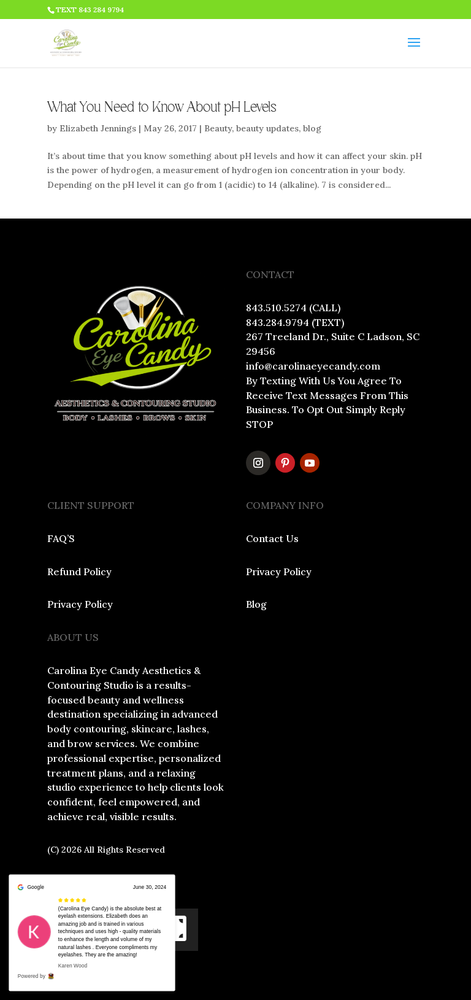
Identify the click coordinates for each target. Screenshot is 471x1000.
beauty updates (267, 128)
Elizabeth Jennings (97, 128)
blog (312, 128)
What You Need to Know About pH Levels (162, 107)
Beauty (218, 128)
